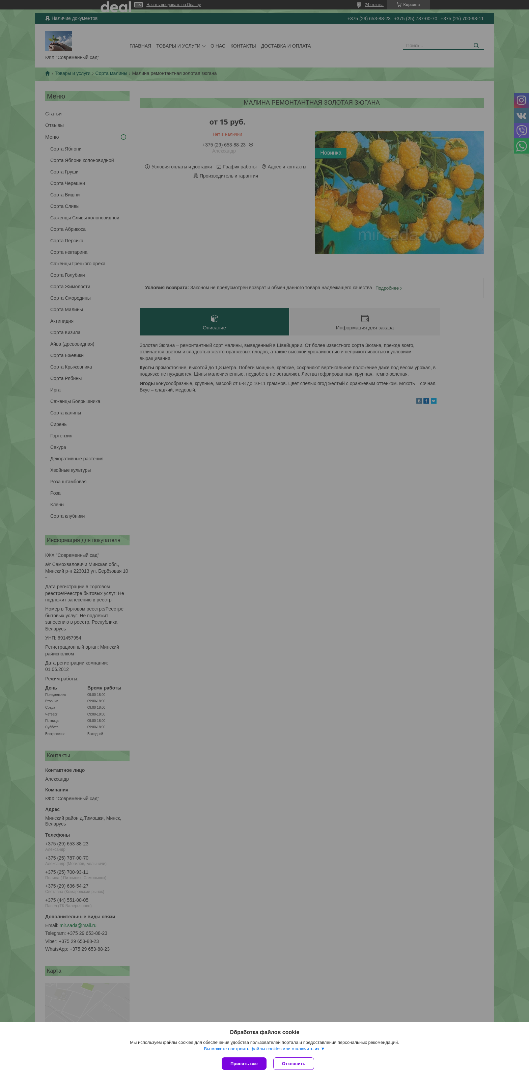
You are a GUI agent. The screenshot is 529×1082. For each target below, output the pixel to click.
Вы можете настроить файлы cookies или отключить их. (262, 1048)
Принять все (244, 1063)
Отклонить (293, 1063)
